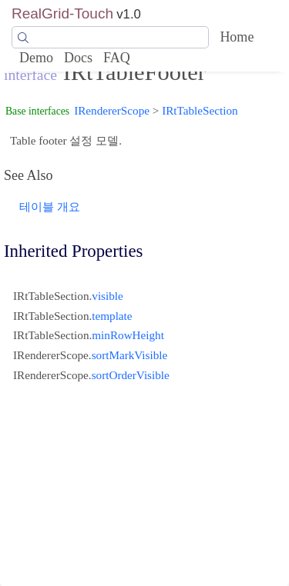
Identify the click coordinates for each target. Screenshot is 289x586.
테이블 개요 (49, 206)
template (112, 315)
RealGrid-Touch (62, 13)
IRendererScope (112, 110)
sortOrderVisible (131, 374)
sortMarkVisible (130, 354)
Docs (78, 57)
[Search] (110, 37)
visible (107, 295)
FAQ (116, 57)
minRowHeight (128, 334)
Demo (36, 57)
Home (237, 37)
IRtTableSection (199, 110)
